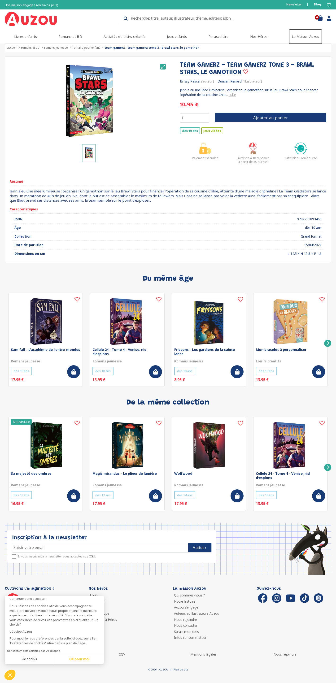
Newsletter (294, 4)
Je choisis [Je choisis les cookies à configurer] (29, 659)
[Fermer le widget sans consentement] (56, 598)
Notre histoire (184, 601)
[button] (10, 675)
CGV (122, 654)
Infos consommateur (190, 637)
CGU (92, 556)
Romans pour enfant (86, 48)
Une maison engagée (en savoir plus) (31, 5)
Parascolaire (219, 36)
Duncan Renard (230, 81)
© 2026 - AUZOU (158, 669)
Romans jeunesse (56, 48)
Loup (94, 595)
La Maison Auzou (305, 36)
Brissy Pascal (190, 81)
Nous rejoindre (185, 619)
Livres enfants (25, 36)
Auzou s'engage (186, 607)
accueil (11, 48)
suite (232, 94)
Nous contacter (185, 625)
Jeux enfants (177, 36)
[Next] (327, 343)
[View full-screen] (163, 67)
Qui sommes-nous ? (189, 595)
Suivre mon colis (186, 631)
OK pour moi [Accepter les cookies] (79, 659)
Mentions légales (203, 654)
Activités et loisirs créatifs (124, 36)
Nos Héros (259, 36)
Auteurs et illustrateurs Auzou (196, 613)
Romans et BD (70, 36)
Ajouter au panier (270, 117)
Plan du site (181, 669)
